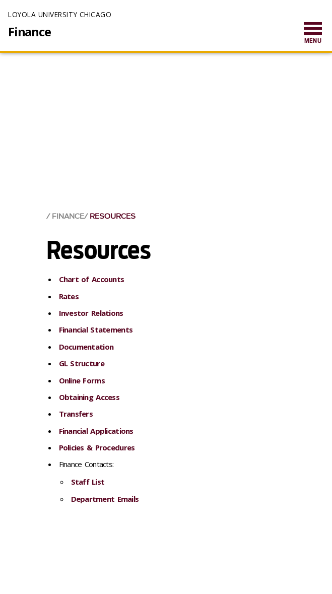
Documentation (86, 347)
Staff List (88, 482)
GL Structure (81, 363)
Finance (29, 32)
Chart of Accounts (91, 279)
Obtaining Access (89, 397)
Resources (113, 216)
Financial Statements (96, 329)
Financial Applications (96, 431)
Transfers (76, 414)
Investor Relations (91, 313)
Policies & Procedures (97, 447)
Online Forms (82, 380)
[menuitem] (313, 33)
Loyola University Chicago (59, 14)
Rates (69, 296)
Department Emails (105, 499)
